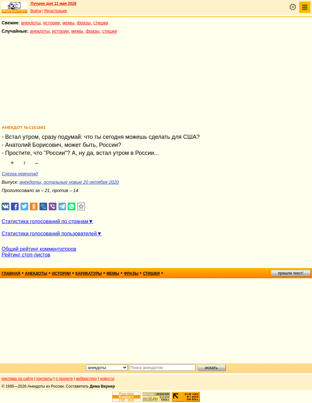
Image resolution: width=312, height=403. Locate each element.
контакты (45, 378)
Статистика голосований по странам (45, 221)
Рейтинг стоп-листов (26, 254)
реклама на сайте (17, 378)
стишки (100, 22)
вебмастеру (86, 378)
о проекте (64, 378)
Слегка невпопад (20, 173)
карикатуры (88, 273)
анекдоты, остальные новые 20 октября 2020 (69, 182)
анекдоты (31, 22)
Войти (35, 11)
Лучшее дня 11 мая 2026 (53, 3)
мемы (68, 22)
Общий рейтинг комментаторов (39, 249)
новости (107, 378)
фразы (84, 22)
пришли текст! (290, 273)
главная (11, 273)
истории (51, 22)
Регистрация (55, 11)
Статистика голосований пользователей (49, 233)
